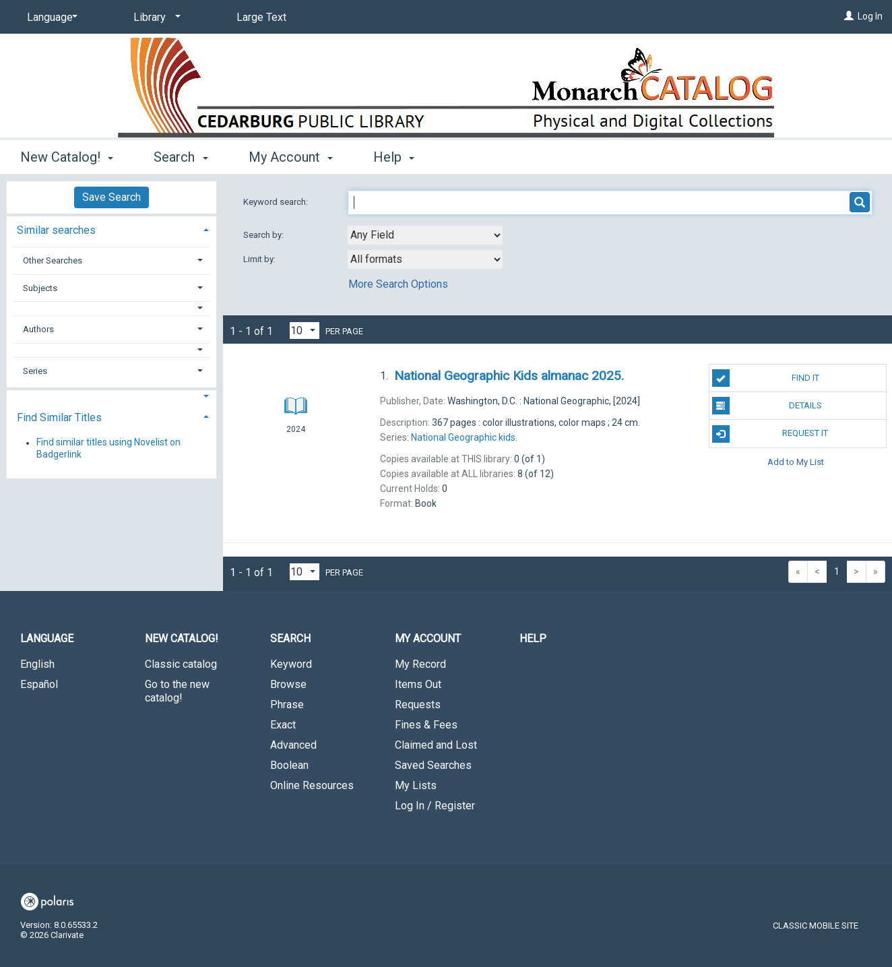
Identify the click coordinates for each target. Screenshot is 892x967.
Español (39, 684)
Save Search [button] (111, 197)
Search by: (264, 235)
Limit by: (260, 259)
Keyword (291, 664)
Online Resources (312, 785)
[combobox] (425, 235)
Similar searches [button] (56, 230)
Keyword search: (276, 202)
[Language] (49, 17)
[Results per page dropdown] (304, 330)
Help (532, 638)
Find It (765, 378)
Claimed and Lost (436, 745)
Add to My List (795, 462)
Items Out (418, 684)
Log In (870, 16)
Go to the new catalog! (177, 691)
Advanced (293, 745)
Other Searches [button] (52, 260)
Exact (283, 724)
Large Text (261, 17)
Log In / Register (435, 805)
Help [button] (393, 157)
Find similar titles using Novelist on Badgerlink (108, 448)
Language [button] (46, 638)
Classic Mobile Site (815, 926)
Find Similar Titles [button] (59, 417)
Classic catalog (181, 664)
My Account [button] (291, 157)
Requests (418, 704)
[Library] (155, 17)
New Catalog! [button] (66, 157)
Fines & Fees (426, 724)
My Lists (416, 785)
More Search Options (398, 284)
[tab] (111, 229)
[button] (112, 308)
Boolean (289, 765)
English (37, 664)
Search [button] (181, 157)
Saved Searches (433, 765)
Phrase (287, 704)
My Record (420, 664)
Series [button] (35, 371)
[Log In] (849, 16)
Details (767, 405)
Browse (288, 684)
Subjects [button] (40, 288)
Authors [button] (38, 329)
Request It (770, 434)
